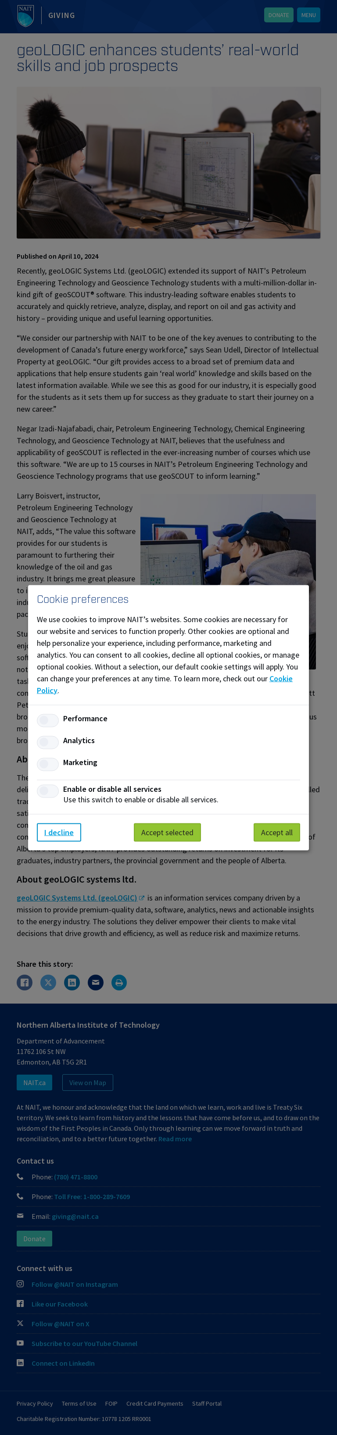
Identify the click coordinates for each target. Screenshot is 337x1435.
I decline (59, 832)
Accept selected (167, 832)
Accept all (277, 832)
